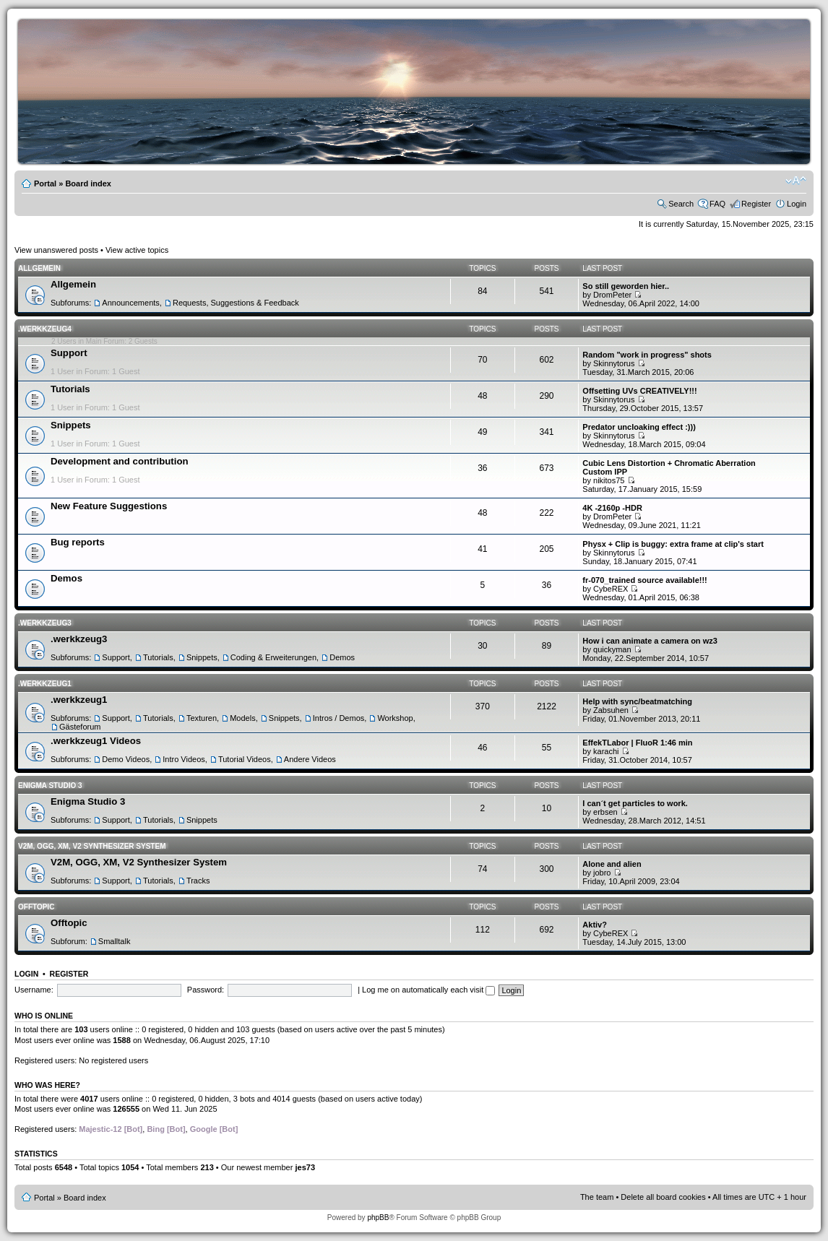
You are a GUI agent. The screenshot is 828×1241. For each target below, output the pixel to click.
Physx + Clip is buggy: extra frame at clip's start (673, 544)
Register (756, 203)
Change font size (795, 180)
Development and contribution (120, 461)
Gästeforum (79, 726)
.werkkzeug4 (45, 329)
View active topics (136, 250)
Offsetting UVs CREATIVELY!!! (639, 390)
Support (69, 352)
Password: (205, 989)
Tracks (198, 880)
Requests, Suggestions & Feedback (236, 302)
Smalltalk (114, 941)
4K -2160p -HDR (612, 507)
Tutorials (70, 389)
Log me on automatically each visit (428, 989)
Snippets (71, 425)
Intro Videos (184, 759)
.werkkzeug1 (45, 684)
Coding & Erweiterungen (273, 657)
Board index (88, 183)
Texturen (201, 718)
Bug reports (78, 542)
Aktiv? (594, 924)
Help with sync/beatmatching (637, 701)
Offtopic (36, 907)
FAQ (717, 203)
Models (242, 718)
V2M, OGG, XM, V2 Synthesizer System (91, 846)
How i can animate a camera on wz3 (649, 640)
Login (796, 203)
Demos (66, 578)
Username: (33, 989)
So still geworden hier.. (625, 286)
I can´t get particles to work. (634, 803)
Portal (45, 183)
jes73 (305, 1167)
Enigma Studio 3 (50, 786)
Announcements (131, 302)
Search (681, 203)
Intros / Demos (339, 718)
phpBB (378, 1217)
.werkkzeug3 (45, 623)
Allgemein (39, 268)
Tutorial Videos (244, 759)
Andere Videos (310, 759)
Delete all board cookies (663, 1197)
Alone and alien (611, 864)
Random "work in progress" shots (647, 354)
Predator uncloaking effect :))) (638, 427)
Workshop (395, 718)
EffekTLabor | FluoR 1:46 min (637, 742)
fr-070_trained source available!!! (644, 580)
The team (596, 1197)
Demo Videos (126, 759)
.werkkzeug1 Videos (96, 740)
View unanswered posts (56, 250)
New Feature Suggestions (109, 506)
